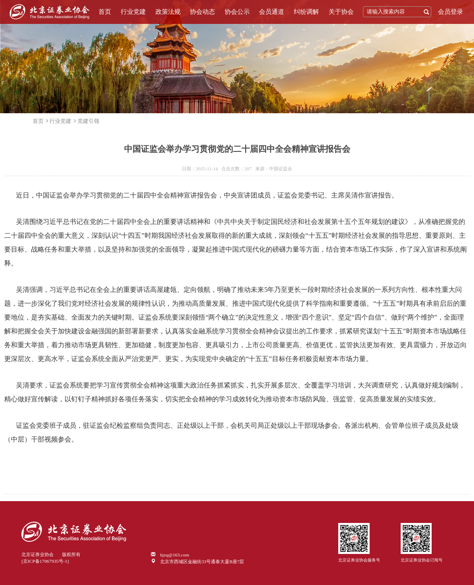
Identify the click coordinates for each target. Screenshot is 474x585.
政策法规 (168, 11)
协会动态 (202, 11)
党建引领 (88, 121)
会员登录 (450, 11)
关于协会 (341, 11)
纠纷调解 (306, 11)
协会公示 (237, 11)
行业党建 (133, 11)
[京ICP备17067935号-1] (45, 561)
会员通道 (271, 11)
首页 (104, 11)
